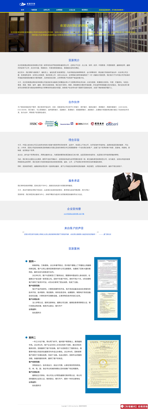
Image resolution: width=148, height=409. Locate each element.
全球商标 (59, 10)
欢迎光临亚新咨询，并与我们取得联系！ (112, 10)
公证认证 (72, 10)
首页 (22, 10)
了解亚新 (34, 10)
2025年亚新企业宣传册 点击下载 (74, 214)
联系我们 (85, 10)
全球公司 (46, 10)
